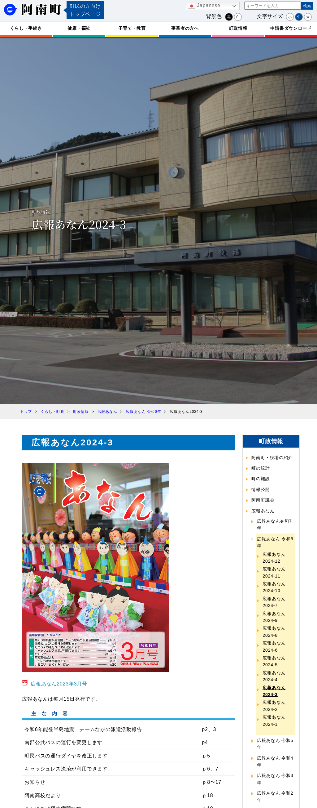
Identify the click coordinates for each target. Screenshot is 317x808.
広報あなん (262, 510)
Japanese (204, 6)
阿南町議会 (262, 500)
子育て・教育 (132, 28)
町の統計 (260, 468)
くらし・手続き (26, 28)
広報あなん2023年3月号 (59, 683)
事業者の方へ (185, 28)
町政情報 (238, 28)
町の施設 (260, 478)
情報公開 (260, 489)
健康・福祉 (78, 28)
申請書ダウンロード (290, 28)
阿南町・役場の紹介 (272, 457)
